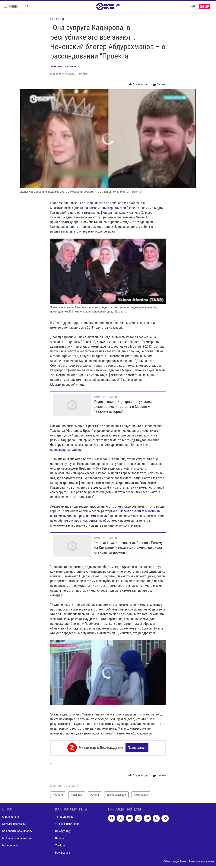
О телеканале (11, 816)
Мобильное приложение (17, 837)
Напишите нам (11, 844)
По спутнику (63, 830)
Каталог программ (14, 823)
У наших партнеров (67, 823)
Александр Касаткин (63, 66)
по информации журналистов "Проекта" (112, 208)
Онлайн (60, 837)
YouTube (60, 844)
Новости (57, 19)
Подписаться (137, 748)
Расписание (62, 852)
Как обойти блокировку (17, 830)
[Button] (138, 84)
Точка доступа (64, 816)
